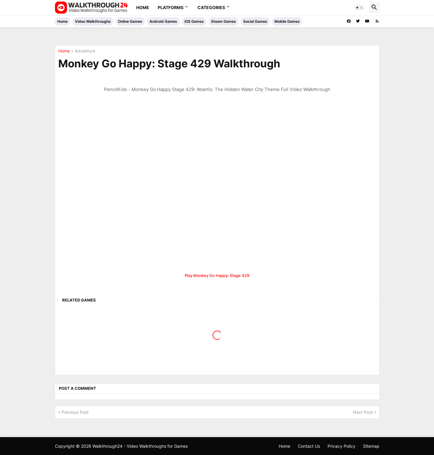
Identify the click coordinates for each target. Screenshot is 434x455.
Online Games (130, 21)
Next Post (363, 412)
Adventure (85, 51)
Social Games (255, 21)
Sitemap (371, 446)
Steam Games (223, 21)
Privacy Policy (341, 446)
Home (142, 7)
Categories (211, 7)
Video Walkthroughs (93, 21)
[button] (359, 8)
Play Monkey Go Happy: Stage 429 (217, 275)
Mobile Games (287, 21)
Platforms (170, 7)
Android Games (163, 21)
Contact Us (309, 446)
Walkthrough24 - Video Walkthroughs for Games (140, 446)
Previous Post (75, 412)
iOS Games (194, 21)
